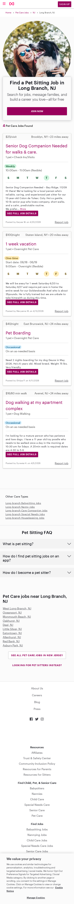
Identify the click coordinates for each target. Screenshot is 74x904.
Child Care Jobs (37, 840)
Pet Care (37, 815)
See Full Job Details (22, 213)
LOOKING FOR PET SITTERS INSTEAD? (37, 665)
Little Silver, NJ (12, 629)
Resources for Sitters (37, 774)
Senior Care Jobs (37, 851)
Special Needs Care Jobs (37, 845)
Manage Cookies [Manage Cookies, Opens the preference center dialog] (36, 897)
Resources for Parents (37, 769)
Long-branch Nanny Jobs (20, 506)
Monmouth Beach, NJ (17, 616)
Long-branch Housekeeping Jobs (24, 517)
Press (37, 708)
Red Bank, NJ (11, 641)
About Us (37, 688)
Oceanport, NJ (12, 612)
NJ (34, 12)
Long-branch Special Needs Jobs (25, 514)
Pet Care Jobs (22, 12)
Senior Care (37, 810)
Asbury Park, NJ (13, 645)
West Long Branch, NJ (17, 608)
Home (8, 12)
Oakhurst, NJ (11, 620)
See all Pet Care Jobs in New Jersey (37, 655)
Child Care (37, 799)
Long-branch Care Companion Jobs (26, 510)
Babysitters (37, 788)
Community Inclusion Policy (37, 763)
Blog (37, 702)
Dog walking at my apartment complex (34, 405)
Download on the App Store (37, 733)
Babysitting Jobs (37, 829)
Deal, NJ (8, 624)
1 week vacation (21, 243)
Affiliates (37, 752)
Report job (61, 222)
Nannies (37, 793)
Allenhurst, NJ (12, 637)
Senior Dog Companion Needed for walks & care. (36, 148)
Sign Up (64, 4)
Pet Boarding (18, 332)
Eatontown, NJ (12, 633)
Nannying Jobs (37, 834)
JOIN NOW (37, 111)
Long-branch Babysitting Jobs (23, 503)
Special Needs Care (37, 804)
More (23, 208)
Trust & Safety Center (37, 758)
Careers (37, 695)
